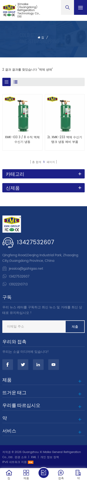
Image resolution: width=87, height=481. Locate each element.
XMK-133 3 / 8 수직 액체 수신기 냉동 (22, 139)
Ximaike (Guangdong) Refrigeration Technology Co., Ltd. (28, 10)
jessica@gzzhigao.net (26, 268)
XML (33, 457)
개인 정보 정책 (49, 457)
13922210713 (18, 284)
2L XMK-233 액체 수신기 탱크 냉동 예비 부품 (64, 139)
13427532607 (35, 243)
